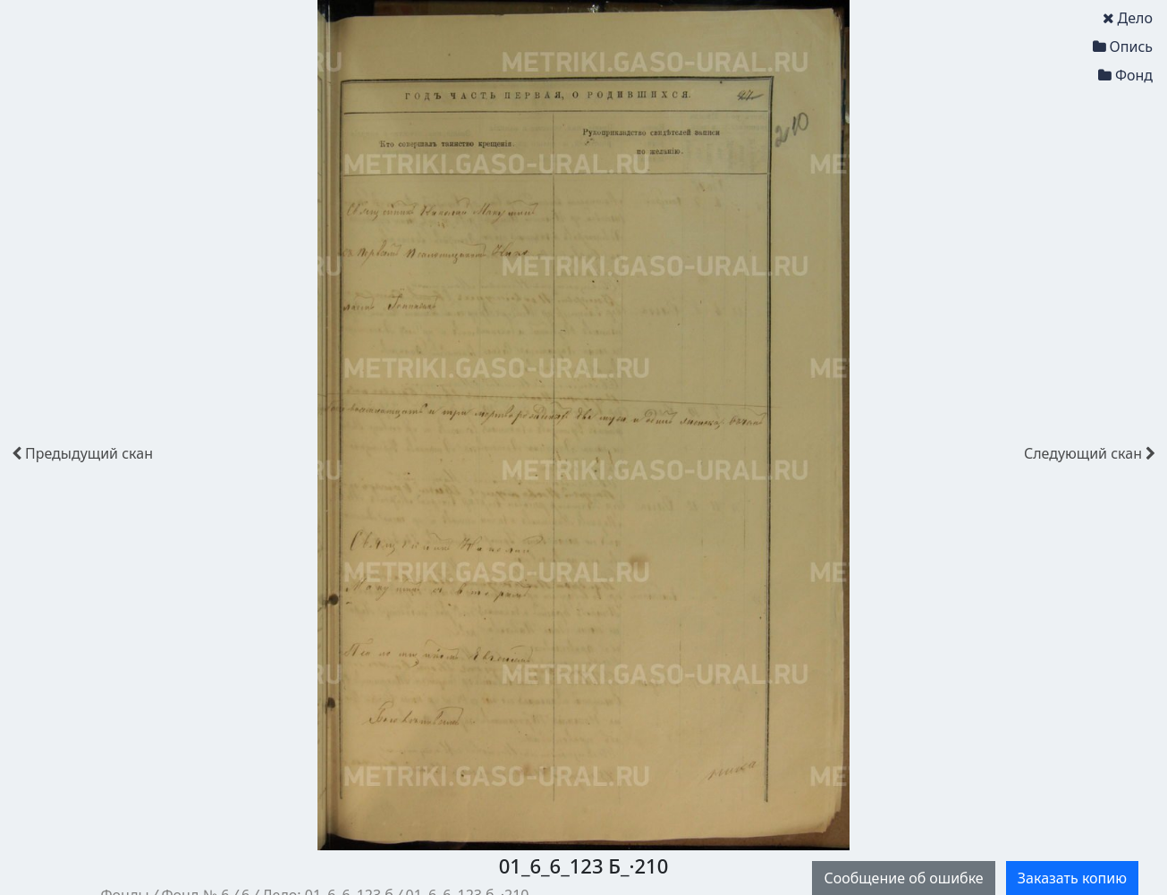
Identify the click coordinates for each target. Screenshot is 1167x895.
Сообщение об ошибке (903, 878)
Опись (1123, 46)
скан (82, 453)
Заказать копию (1072, 878)
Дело (1128, 18)
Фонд (1125, 75)
